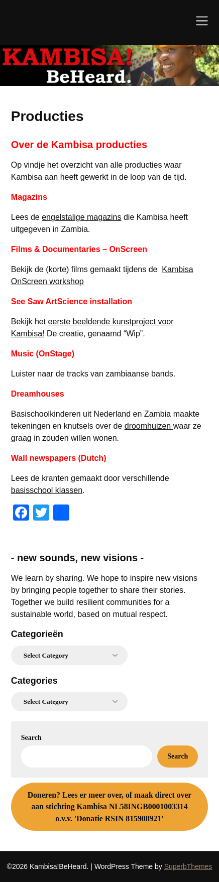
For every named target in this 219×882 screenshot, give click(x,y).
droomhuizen (149, 426)
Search (31, 737)
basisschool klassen (46, 490)
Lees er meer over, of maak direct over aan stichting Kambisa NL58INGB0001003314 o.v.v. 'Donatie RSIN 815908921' (110, 807)
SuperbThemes (188, 866)
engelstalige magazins (81, 217)
